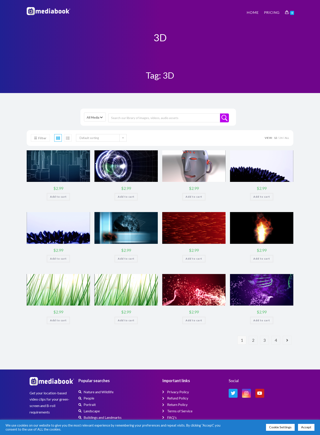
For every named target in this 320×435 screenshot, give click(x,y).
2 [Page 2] (253, 340)
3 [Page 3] (264, 340)
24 (280, 137)
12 (275, 137)
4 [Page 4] (276, 340)
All (287, 137)
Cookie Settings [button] (280, 427)
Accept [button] (306, 427)
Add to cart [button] (58, 196)
